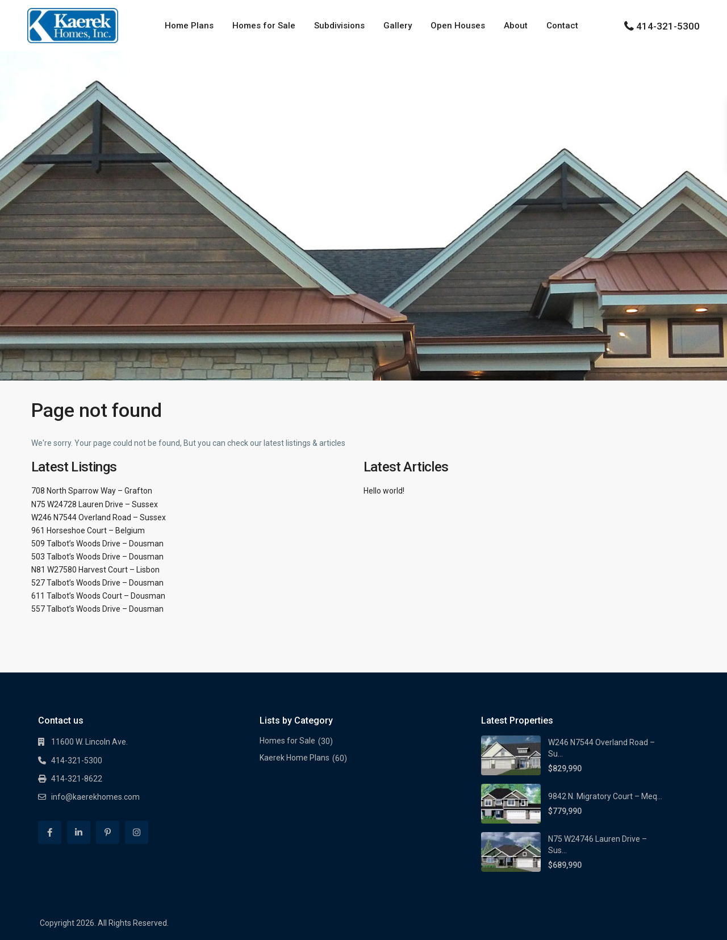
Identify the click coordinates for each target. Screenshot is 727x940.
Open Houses (458, 25)
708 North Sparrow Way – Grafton (91, 490)
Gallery (397, 25)
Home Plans (189, 25)
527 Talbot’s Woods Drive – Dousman (97, 582)
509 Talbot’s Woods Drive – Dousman (97, 543)
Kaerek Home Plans (294, 757)
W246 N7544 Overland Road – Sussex (98, 517)
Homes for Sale (263, 25)
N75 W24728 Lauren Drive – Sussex (94, 504)
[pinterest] (107, 832)
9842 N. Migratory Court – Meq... (605, 796)
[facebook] (49, 832)
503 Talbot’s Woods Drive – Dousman (97, 556)
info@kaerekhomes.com (95, 796)
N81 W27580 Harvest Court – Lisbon (95, 569)
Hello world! (384, 490)
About (516, 25)
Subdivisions (339, 25)
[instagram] (136, 832)
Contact (562, 25)
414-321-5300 (668, 26)
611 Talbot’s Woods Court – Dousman (98, 595)
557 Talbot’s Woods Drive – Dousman (97, 608)
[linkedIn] (78, 832)
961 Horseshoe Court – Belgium (88, 530)
